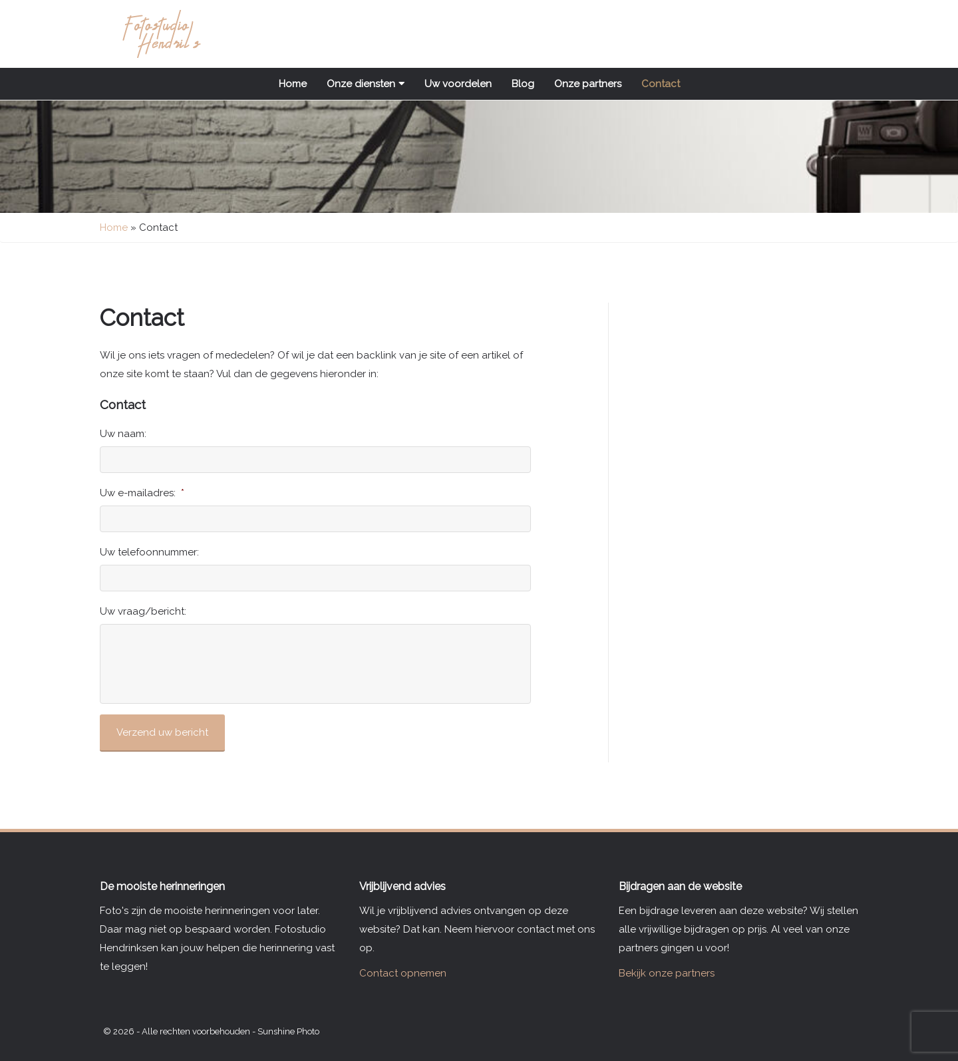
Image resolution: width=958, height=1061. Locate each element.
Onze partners (587, 84)
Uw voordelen (458, 84)
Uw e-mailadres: (142, 493)
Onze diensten (365, 84)
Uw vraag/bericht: (143, 611)
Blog (523, 84)
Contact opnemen (402, 973)
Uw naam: (123, 434)
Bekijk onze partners (667, 973)
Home (293, 84)
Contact (660, 84)
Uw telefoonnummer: (149, 552)
